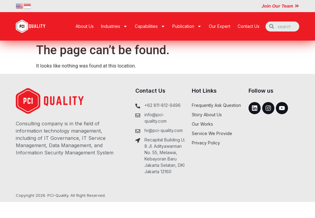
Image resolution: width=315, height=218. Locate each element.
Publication (187, 26)
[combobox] (282, 26)
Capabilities (150, 26)
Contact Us (248, 26)
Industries (114, 26)
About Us (85, 26)
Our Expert (219, 26)
